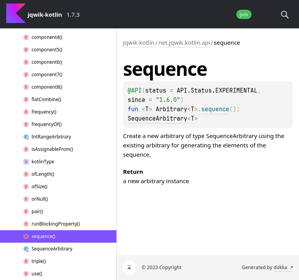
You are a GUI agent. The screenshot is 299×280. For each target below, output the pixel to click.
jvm (244, 15)
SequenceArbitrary (157, 118)
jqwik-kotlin (139, 42)
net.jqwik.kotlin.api (184, 42)
